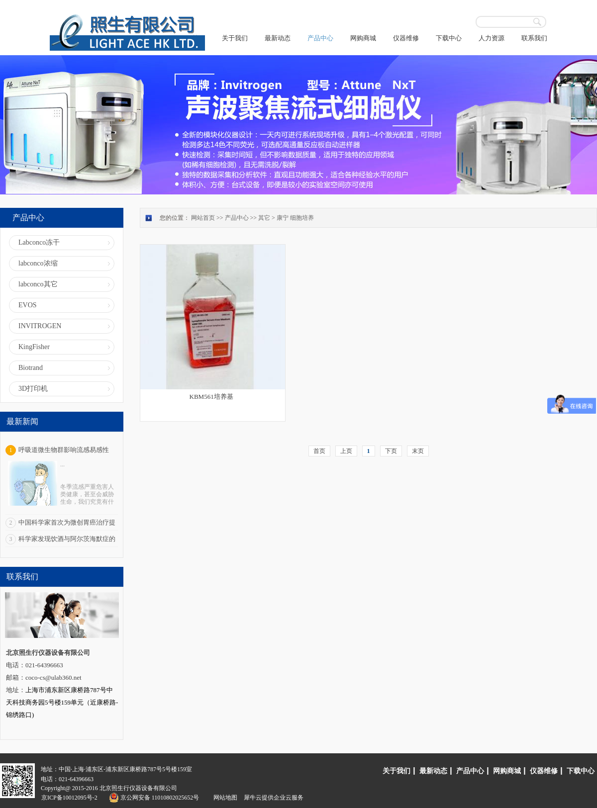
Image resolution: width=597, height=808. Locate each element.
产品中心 (237, 217)
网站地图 (223, 797)
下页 (391, 451)
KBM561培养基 (211, 396)
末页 (418, 451)
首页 (319, 451)
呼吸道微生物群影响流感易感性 (63, 449)
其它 (264, 217)
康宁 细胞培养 (295, 217)
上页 (346, 451)
